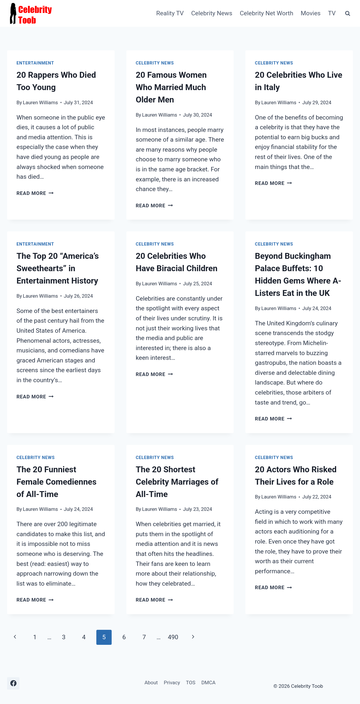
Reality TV (170, 13)
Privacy (172, 682)
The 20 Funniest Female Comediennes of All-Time (56, 482)
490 (173, 637)
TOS (190, 682)
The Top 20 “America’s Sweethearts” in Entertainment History (57, 268)
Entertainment (35, 63)
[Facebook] (13, 683)
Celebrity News (211, 13)
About (151, 682)
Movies (311, 13)
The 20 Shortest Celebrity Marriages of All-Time (177, 482)
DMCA (208, 682)
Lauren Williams (40, 102)
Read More (35, 193)
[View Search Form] (347, 13)
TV (332, 13)
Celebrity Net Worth (266, 13)
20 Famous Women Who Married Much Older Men (171, 87)
